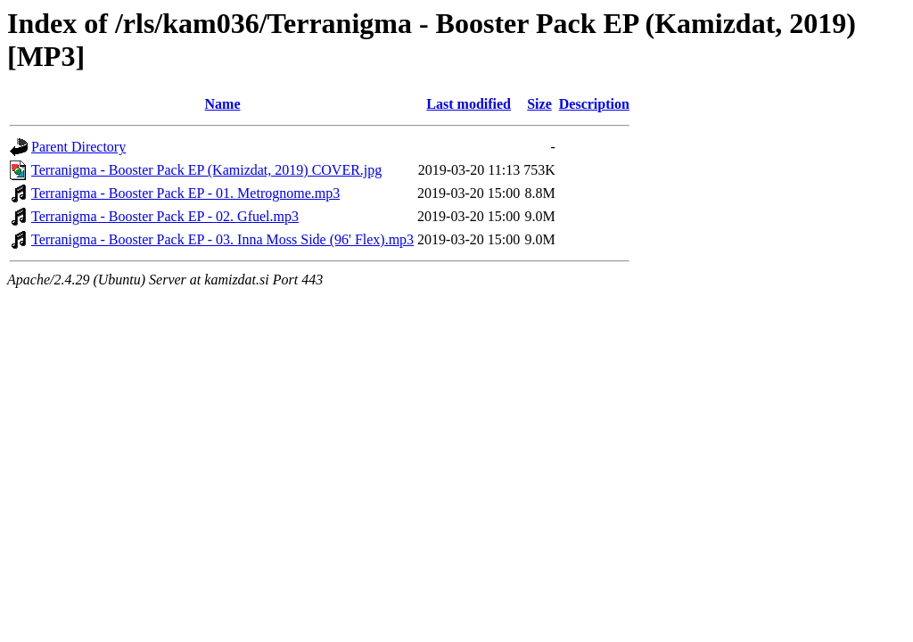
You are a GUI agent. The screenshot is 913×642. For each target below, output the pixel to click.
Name (223, 103)
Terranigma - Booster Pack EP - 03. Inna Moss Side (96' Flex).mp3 (222, 239)
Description (594, 103)
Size (539, 103)
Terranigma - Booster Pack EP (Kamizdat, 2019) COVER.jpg (206, 169)
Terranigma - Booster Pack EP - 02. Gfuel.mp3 (165, 216)
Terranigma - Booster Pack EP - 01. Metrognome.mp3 (185, 193)
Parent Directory (78, 146)
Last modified (468, 103)
